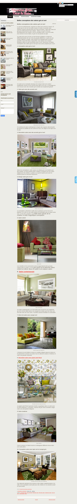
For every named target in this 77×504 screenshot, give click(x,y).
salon (26, 493)
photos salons (21, 493)
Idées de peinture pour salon (9, 39)
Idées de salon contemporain (9, 45)
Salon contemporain (26, 272)
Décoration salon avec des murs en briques (9, 52)
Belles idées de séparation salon (9, 32)
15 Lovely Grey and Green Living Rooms (26, 489)
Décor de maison (25, 16)
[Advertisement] (41, 502)
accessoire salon (23, 492)
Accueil (10, 16)
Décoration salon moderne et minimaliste (9, 79)
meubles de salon (48, 492)
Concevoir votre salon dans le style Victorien (9, 72)
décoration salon (35, 492)
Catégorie (16, 16)
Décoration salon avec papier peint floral (9, 85)
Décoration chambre (36, 16)
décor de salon (29, 492)
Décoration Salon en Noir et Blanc (10, 26)
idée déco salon (42, 492)
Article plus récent (21, 499)
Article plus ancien (52, 499)
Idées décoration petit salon (9, 65)
